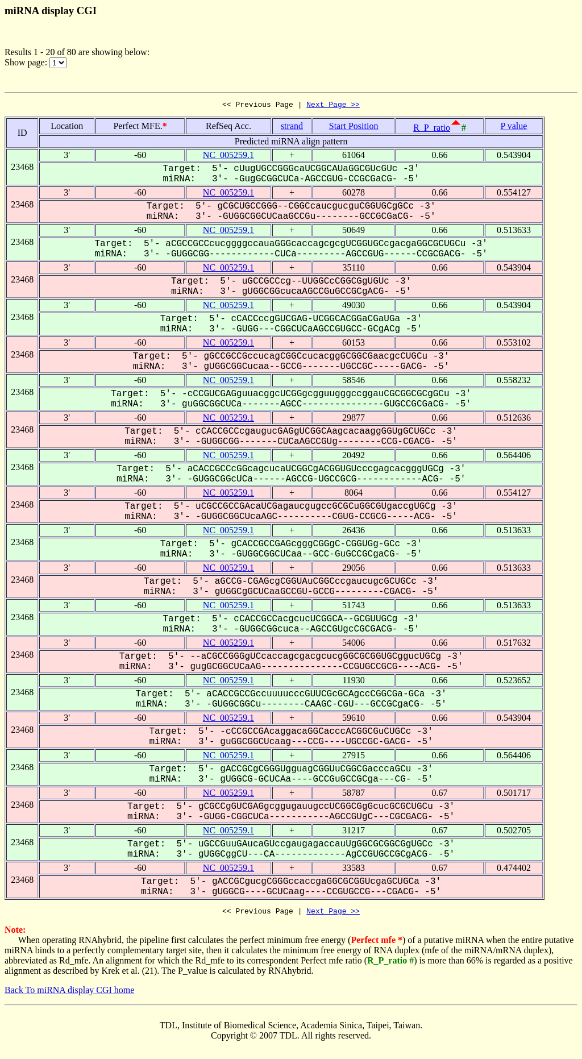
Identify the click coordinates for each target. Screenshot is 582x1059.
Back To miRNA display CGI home (69, 993)
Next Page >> (333, 106)
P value (513, 127)
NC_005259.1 (228, 156)
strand (292, 127)
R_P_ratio (431, 129)
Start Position (354, 127)
